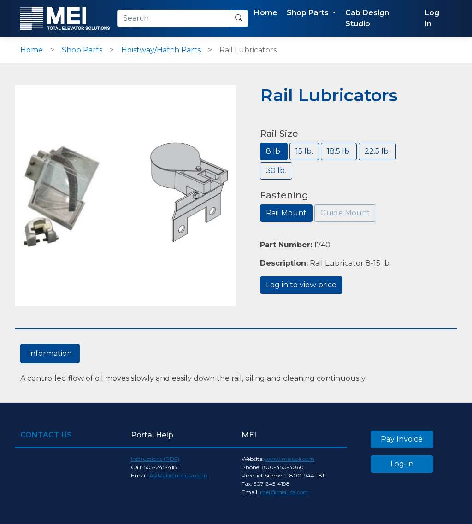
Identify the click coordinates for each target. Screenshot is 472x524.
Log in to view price (301, 284)
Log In (432, 18)
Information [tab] (50, 353)
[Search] (173, 18)
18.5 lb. (339, 151)
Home (265, 12)
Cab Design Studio (367, 18)
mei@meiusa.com (284, 492)
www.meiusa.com (289, 458)
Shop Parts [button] (308, 12)
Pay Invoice (402, 439)
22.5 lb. (377, 151)
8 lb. (274, 151)
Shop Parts (82, 50)
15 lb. (304, 151)
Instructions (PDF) (155, 458)
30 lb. (276, 170)
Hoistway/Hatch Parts (161, 50)
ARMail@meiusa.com (178, 475)
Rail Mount (286, 213)
